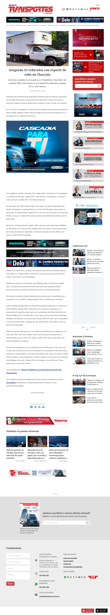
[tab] (87, 407)
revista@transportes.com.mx (49, 604)
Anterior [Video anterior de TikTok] (83, 405)
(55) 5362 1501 (44, 583)
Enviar (10, 592)
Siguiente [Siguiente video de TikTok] (93, 405)
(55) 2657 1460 (44, 595)
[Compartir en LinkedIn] (43, 407)
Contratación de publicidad (72, 575)
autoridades (11, 383)
